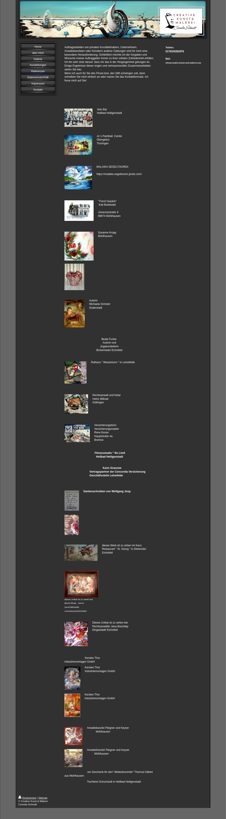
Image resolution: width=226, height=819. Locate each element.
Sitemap (42, 797)
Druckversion (27, 797)
